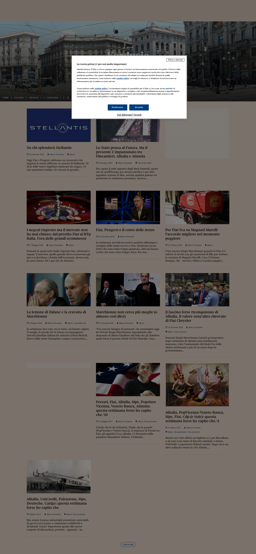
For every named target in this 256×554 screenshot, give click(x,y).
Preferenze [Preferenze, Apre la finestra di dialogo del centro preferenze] (117, 107)
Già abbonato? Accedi (129, 114)
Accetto (139, 107)
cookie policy (122, 78)
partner (169, 88)
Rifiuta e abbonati (175, 60)
